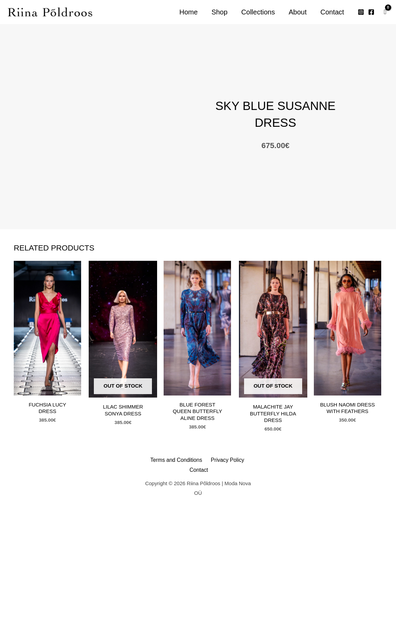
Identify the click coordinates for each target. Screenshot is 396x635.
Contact (244, 600)
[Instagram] (361, 12)
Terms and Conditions (168, 600)
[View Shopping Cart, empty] (385, 12)
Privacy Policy (214, 600)
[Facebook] (371, 12)
